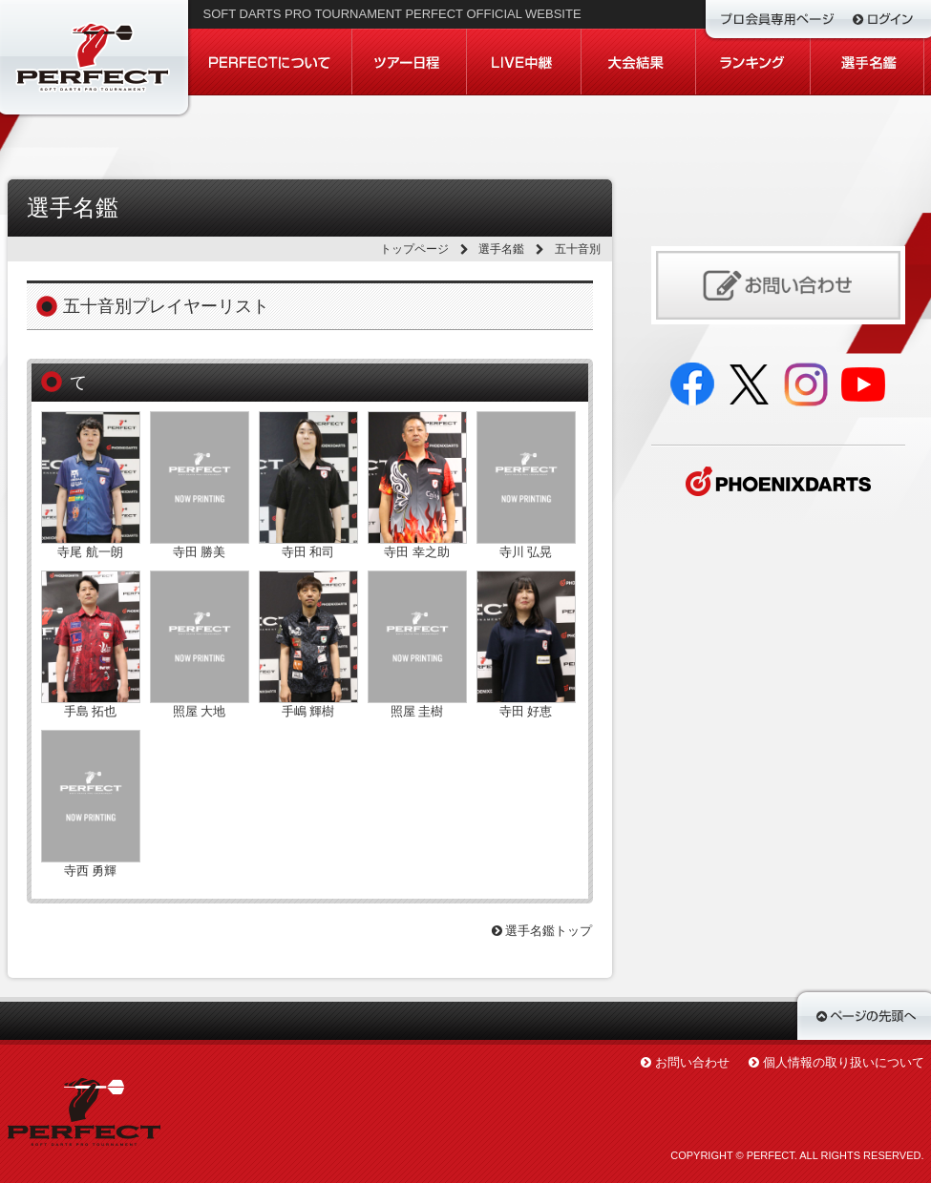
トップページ (414, 249)
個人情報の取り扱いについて (843, 1062)
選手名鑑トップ (542, 931)
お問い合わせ (692, 1062)
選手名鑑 (501, 249)
